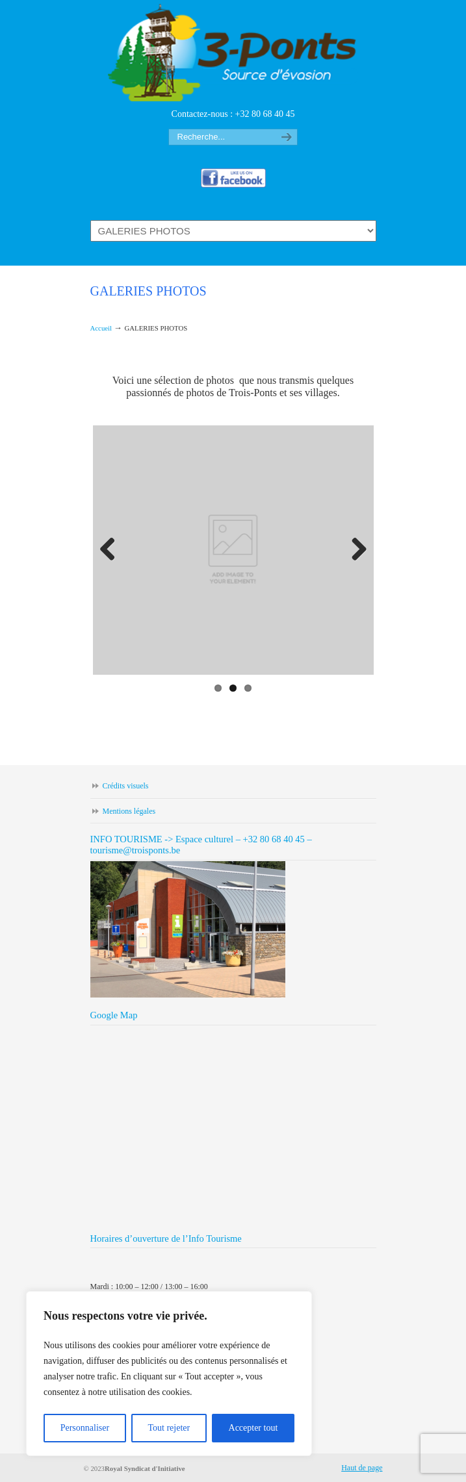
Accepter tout (253, 1428)
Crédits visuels (126, 785)
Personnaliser (84, 1428)
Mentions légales (129, 811)
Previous (112, 550)
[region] (169, 1373)
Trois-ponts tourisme (233, 52)
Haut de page (361, 1467)
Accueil (101, 328)
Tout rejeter (169, 1428)
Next (354, 550)
